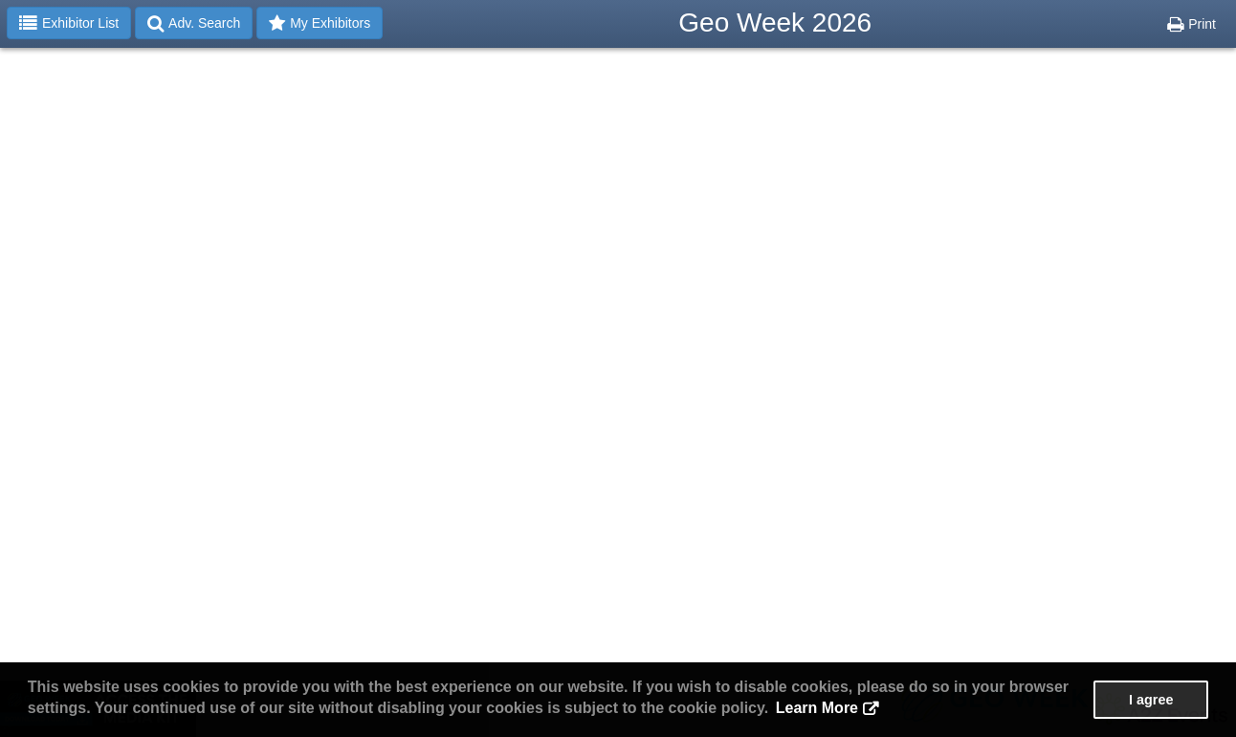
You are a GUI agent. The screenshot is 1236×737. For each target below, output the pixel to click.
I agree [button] (1151, 699)
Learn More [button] (817, 708)
